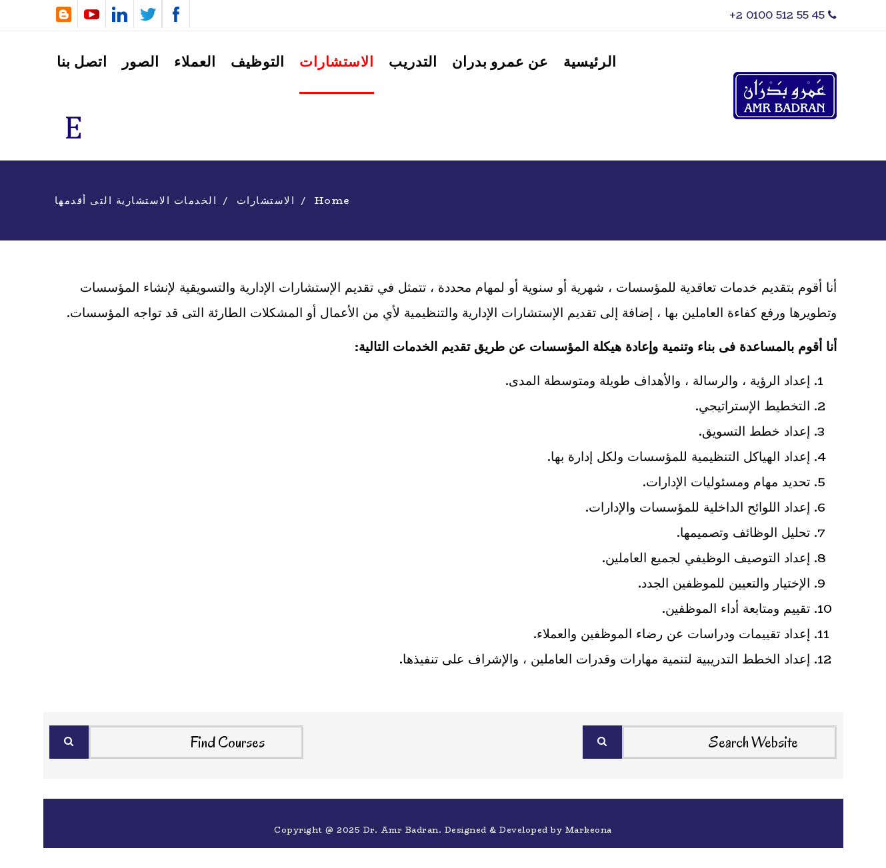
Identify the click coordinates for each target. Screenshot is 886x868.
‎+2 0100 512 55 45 (783, 15)
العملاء (195, 62)
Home (333, 200)
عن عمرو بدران (500, 62)
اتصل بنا (82, 62)
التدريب (413, 62)
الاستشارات (336, 62)
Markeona (588, 829)
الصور (140, 62)
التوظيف (258, 62)
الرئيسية (590, 62)
